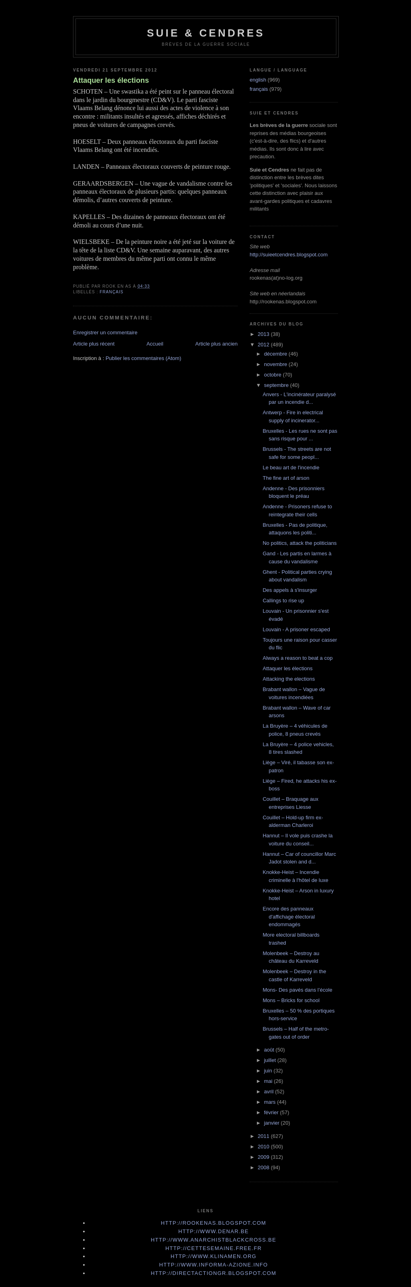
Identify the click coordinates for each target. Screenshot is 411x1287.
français (111, 292)
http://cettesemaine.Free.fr (213, 1248)
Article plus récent (93, 344)
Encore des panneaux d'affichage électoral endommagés (288, 916)
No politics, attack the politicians (299, 543)
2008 (264, 1167)
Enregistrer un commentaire (105, 332)
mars (270, 1102)
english (258, 80)
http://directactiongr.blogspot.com (214, 1273)
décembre (276, 354)
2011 (264, 1136)
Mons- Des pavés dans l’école (297, 990)
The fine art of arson (285, 478)
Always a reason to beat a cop (297, 658)
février (272, 1112)
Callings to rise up (283, 600)
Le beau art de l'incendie (290, 467)
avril (269, 1092)
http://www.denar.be (213, 1231)
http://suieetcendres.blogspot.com (289, 255)
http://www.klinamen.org (213, 1256)
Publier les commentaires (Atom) (143, 358)
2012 (264, 345)
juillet (270, 1060)
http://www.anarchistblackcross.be (213, 1240)
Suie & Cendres (206, 33)
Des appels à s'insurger (289, 590)
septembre (277, 385)
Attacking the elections (288, 679)
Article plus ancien (216, 344)
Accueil (154, 344)
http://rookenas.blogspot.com (214, 1223)
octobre (273, 375)
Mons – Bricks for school (290, 1000)
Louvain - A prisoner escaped (296, 629)
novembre (276, 364)
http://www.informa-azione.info (213, 1265)
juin (269, 1071)
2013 (264, 334)
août (270, 1050)
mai (269, 1081)
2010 (264, 1147)
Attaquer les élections (111, 80)
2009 (264, 1157)
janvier (272, 1123)
